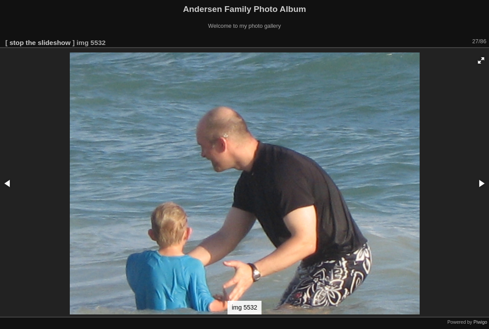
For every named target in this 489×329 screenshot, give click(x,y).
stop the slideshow (39, 42)
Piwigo (480, 322)
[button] (481, 60)
